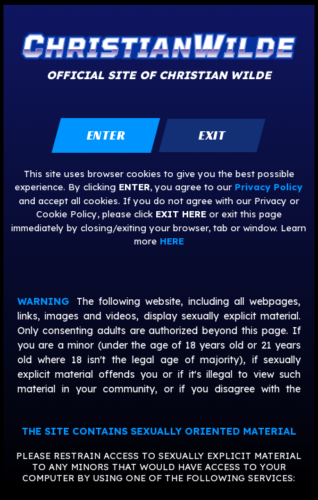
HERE (172, 241)
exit (212, 135)
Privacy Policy (269, 186)
